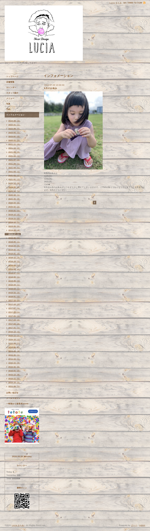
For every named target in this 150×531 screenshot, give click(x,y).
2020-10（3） (14, 187)
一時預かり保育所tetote (17, 404)
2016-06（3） (14, 351)
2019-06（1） (14, 238)
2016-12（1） (14, 332)
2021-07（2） (14, 160)
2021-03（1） (14, 172)
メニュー (10, 98)
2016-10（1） (14, 339)
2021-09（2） (14, 152)
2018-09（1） (14, 265)
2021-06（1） (14, 164)
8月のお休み (50, 88)
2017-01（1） (14, 328)
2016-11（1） (14, 336)
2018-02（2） (14, 293)
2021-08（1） (14, 156)
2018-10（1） (14, 261)
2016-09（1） (14, 343)
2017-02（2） (14, 324)
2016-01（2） (14, 371)
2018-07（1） (14, 273)
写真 (8, 104)
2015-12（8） (14, 375)
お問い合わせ (12, 393)
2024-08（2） (14, 121)
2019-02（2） (14, 250)
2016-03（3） (14, 363)
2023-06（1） (14, 129)
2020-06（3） (14, 199)
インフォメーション (15, 115)
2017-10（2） (14, 304)
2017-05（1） (14, 316)
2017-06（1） (14, 312)
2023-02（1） (14, 133)
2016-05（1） (14, 355)
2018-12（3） (14, 257)
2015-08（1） (14, 386)
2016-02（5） (14, 367)
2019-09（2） (14, 226)
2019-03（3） (14, 246)
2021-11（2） (14, 144)
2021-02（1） (14, 175)
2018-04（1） (14, 285)
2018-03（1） (14, 289)
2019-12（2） (14, 215)
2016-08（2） (14, 347)
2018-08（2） (14, 269)
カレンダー (11, 87)
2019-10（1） (14, 222)
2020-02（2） (14, 207)
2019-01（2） (14, 254)
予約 (8, 109)
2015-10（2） (14, 382)
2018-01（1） (14, 297)
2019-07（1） (14, 234)
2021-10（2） (14, 148)
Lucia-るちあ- (18, 525)
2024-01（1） (14, 125)
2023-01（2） (14, 136)
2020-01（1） (14, 211)
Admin (142, 525)
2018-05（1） (14, 281)
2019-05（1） (14, 242)
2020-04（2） (14, 203)
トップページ (12, 76)
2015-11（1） (14, 379)
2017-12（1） (14, 300)
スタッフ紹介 (12, 93)
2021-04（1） (14, 168)
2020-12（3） (14, 183)
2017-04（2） (14, 320)
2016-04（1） (14, 359)
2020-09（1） (14, 191)
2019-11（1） (14, 218)
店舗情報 (10, 82)
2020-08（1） (14, 195)
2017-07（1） (14, 308)
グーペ (134, 525)
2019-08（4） (14, 230)
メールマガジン (13, 398)
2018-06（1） (14, 277)
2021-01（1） (14, 179)
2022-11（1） (14, 140)
